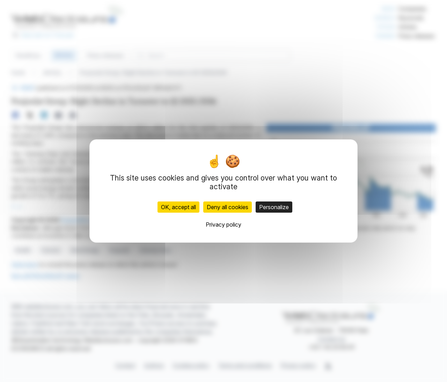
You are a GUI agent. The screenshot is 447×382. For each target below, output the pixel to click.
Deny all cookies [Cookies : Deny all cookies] (227, 207)
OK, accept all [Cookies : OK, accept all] (178, 207)
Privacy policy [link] (223, 224)
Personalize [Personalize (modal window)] (274, 207)
